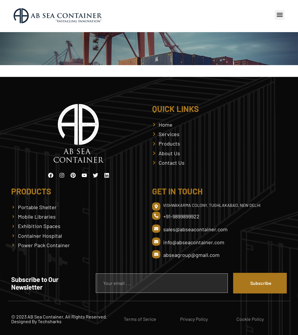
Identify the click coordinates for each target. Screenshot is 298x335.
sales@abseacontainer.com (195, 229)
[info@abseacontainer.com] (156, 241)
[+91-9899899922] (156, 216)
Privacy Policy (194, 319)
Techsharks (50, 321)
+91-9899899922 (181, 216)
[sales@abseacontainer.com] (156, 229)
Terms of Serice (140, 319)
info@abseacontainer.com (193, 242)
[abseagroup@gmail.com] (156, 254)
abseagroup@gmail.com (191, 255)
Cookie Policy (250, 319)
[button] (279, 15)
